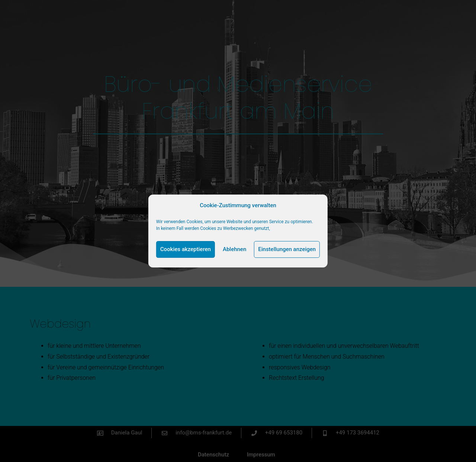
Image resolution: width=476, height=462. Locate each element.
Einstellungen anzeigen (287, 249)
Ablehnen (234, 249)
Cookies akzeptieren (185, 249)
